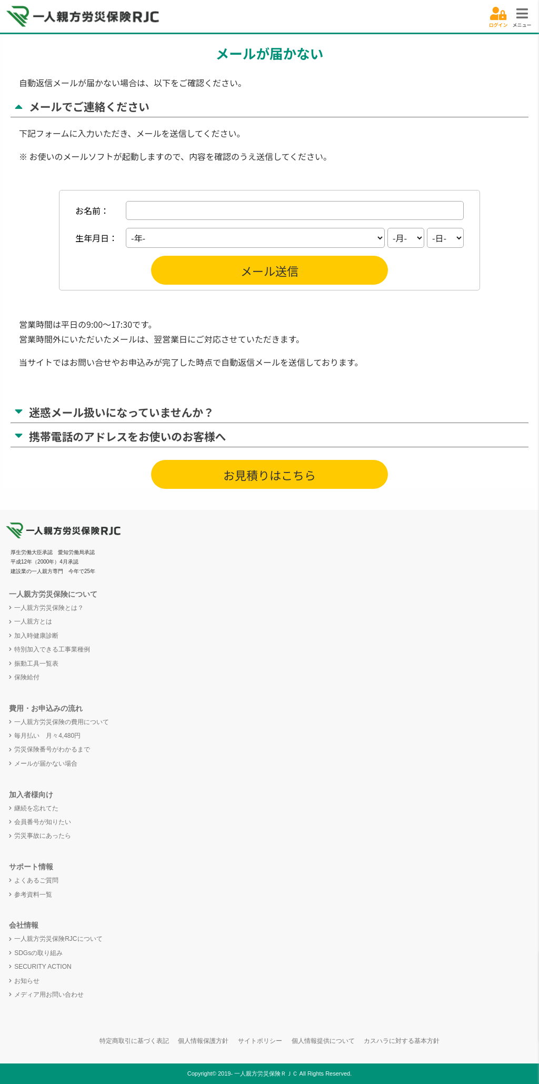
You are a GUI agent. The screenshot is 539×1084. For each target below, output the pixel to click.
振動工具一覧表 (36, 663)
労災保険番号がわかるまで (52, 749)
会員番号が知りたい (42, 822)
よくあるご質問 (36, 880)
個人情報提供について (323, 1041)
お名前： (92, 210)
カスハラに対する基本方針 (402, 1041)
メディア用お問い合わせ (49, 994)
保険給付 (26, 677)
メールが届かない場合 (45, 763)
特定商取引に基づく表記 (134, 1041)
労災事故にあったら (42, 835)
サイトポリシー (260, 1041)
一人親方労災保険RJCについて (58, 938)
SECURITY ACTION (42, 966)
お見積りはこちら (269, 474)
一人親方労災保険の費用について (61, 722)
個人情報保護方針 (203, 1041)
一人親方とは (33, 621)
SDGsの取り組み (38, 953)
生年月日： (96, 238)
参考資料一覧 (33, 894)
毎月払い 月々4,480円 (47, 735)
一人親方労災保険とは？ (49, 607)
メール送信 (269, 270)
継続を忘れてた (36, 808)
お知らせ (26, 981)
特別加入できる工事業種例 (52, 649)
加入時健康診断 (36, 635)
